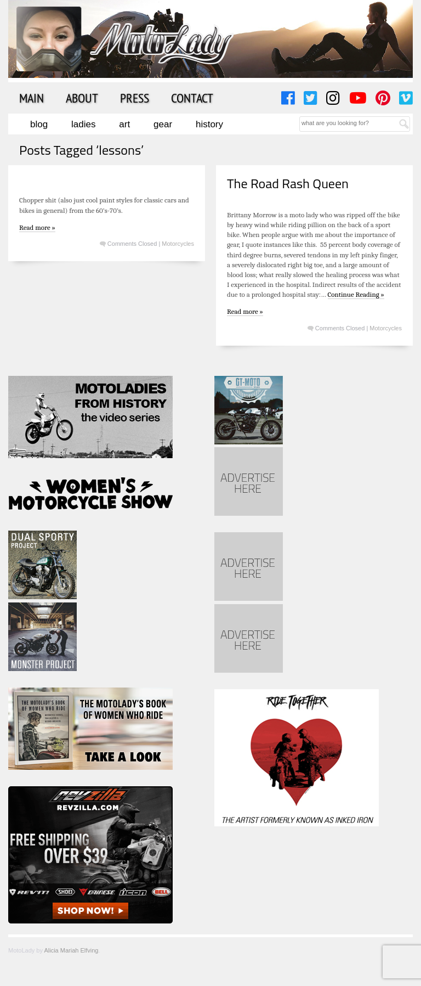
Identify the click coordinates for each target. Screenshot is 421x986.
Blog (39, 124)
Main (31, 97)
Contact (192, 97)
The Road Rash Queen (288, 183)
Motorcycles (178, 243)
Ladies (83, 124)
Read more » (37, 227)
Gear (162, 124)
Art (124, 124)
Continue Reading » (356, 294)
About (82, 97)
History (209, 124)
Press (134, 97)
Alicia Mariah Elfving (71, 950)
